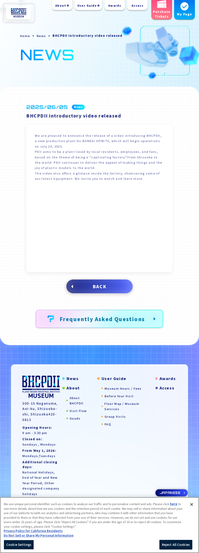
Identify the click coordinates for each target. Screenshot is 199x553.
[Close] (192, 506)
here (173, 505)
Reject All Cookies (176, 546)
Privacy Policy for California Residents (33, 532)
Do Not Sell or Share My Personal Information (38, 536)
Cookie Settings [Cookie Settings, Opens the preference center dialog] (18, 546)
